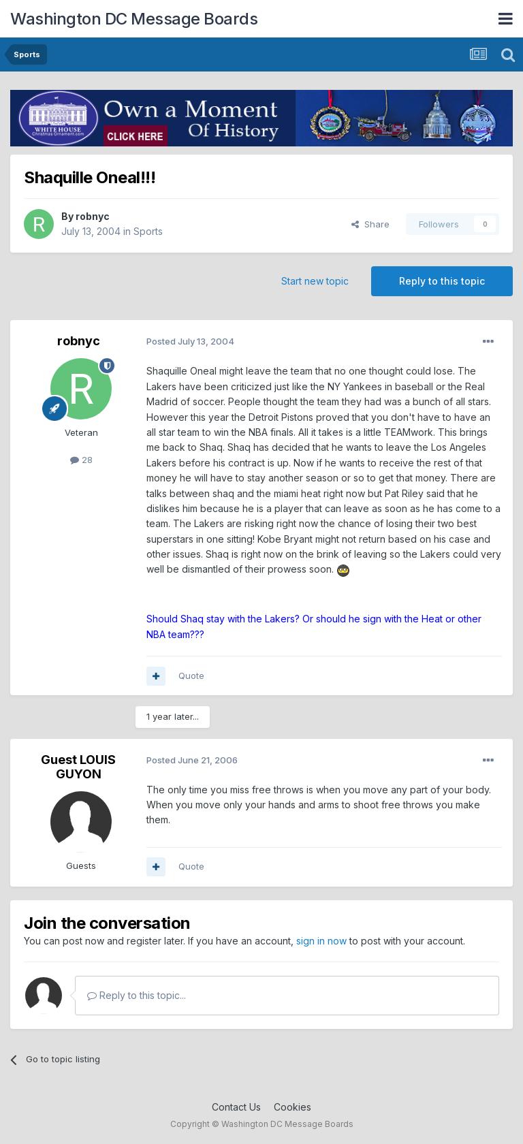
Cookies (292, 1107)
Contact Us (236, 1107)
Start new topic (315, 281)
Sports (148, 231)
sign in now (321, 941)
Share (370, 224)
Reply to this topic (442, 281)
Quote (191, 675)
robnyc (93, 216)
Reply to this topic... (136, 995)
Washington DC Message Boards (133, 19)
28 (81, 459)
